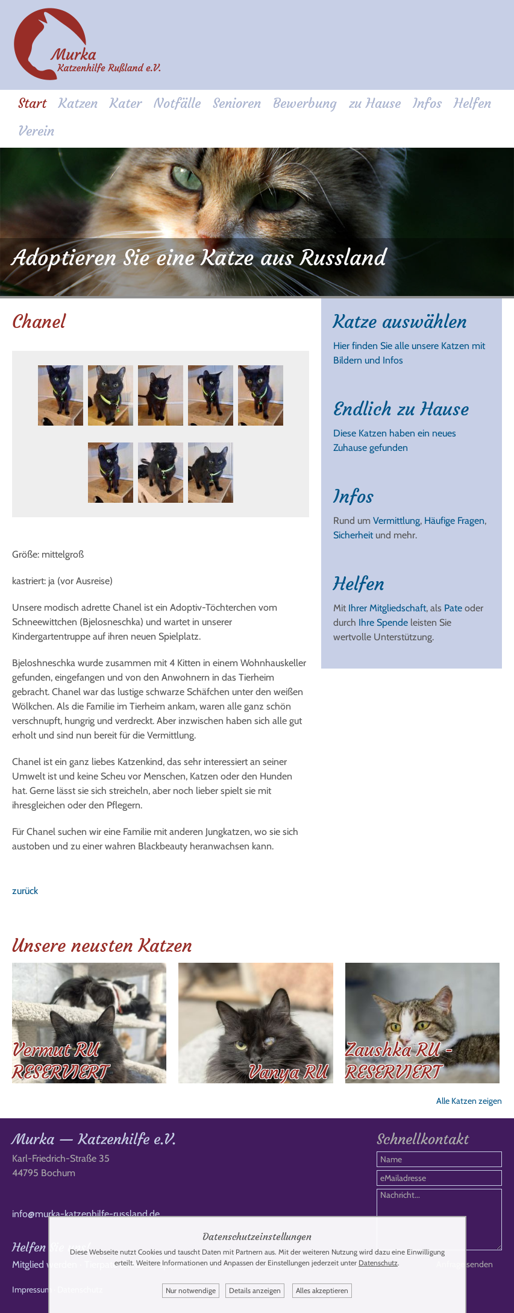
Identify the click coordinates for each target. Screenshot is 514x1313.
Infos (427, 103)
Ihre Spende (383, 622)
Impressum (32, 1289)
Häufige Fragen (454, 520)
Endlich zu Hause (401, 409)
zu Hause (375, 103)
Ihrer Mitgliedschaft (387, 608)
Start (32, 103)
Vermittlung (396, 520)
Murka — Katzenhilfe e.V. (94, 1139)
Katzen (78, 103)
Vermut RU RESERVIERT (59, 1061)
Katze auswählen (400, 321)
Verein (36, 131)
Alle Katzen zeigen (469, 1100)
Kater (126, 103)
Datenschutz (378, 1262)
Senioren (237, 103)
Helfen (472, 103)
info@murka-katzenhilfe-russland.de (86, 1214)
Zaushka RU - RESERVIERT (399, 1061)
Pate (453, 608)
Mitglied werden (44, 1264)
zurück (25, 890)
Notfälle (177, 103)
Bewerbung (305, 103)
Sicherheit (353, 535)
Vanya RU (287, 1072)
